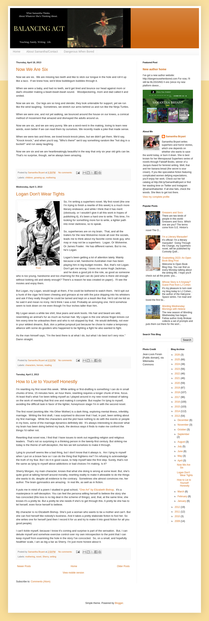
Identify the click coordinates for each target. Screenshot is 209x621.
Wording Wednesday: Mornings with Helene (173, 307)
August (181, 441)
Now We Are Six (32, 69)
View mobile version (73, 572)
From (38, 268)
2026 (178, 354)
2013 (178, 415)
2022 (178, 373)
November (183, 424)
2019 (178, 387)
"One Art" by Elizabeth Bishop (96, 489)
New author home (154, 69)
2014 (178, 411)
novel (38, 556)
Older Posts (123, 566)
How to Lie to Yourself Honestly (46, 381)
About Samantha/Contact (42, 51)
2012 (178, 507)
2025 (178, 359)
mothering (50, 177)
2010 (178, 516)
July (179, 446)
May (180, 456)
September (183, 434)
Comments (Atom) (40, 581)
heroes (40, 365)
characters (30, 365)
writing (53, 556)
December (183, 420)
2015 (178, 406)
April (180, 460)
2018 (178, 392)
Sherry (46, 556)
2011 (178, 511)
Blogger (119, 603)
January (182, 501)
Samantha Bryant (176, 136)
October (182, 429)
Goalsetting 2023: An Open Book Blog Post (176, 259)
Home (16, 51)
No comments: (65, 172)
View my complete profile (156, 196)
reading (48, 365)
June (180, 451)
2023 (178, 369)
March (181, 491)
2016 (178, 401)
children (29, 177)
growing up (39, 177)
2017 (178, 397)
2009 (178, 521)
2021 (178, 378)
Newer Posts (24, 566)
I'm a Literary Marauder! (175, 236)
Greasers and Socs (172, 212)
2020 (178, 383)
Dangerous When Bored (79, 51)
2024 (178, 364)
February (182, 496)
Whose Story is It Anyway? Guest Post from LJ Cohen (176, 283)
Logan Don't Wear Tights (40, 193)
